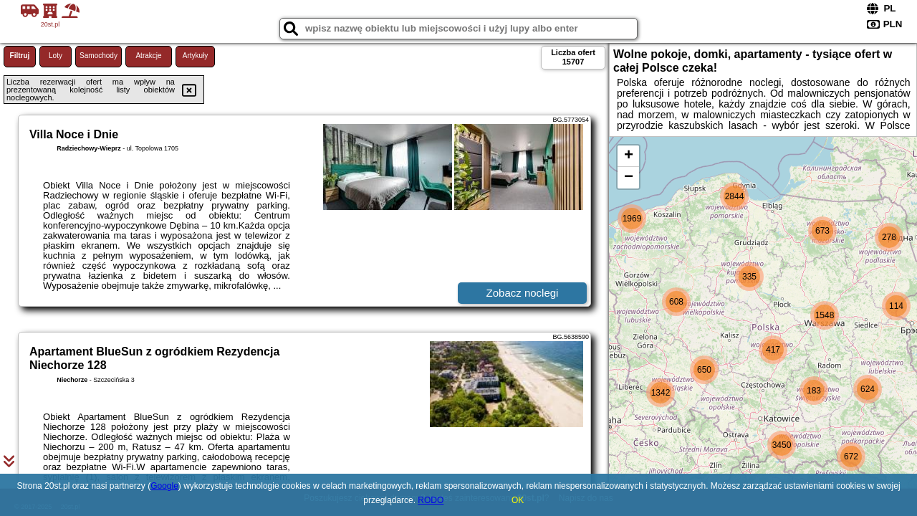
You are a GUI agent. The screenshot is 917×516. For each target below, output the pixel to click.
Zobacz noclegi (522, 293)
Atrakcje (148, 55)
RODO (430, 500)
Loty (55, 55)
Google (164, 486)
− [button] (628, 177)
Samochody (98, 55)
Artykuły (195, 55)
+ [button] (628, 156)
